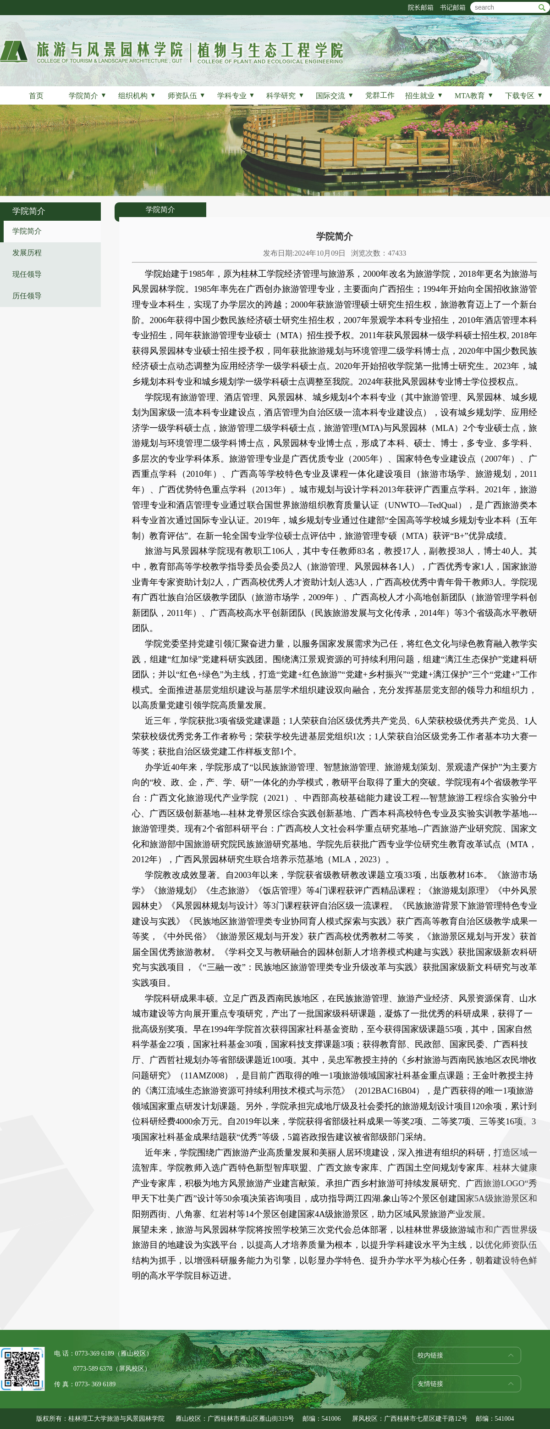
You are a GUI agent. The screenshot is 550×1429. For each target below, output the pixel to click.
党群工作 (380, 95)
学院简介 (88, 96)
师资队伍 (187, 96)
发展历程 (27, 253)
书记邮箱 (453, 7)
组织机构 (137, 96)
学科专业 (236, 96)
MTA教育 (474, 96)
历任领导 (27, 296)
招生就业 (424, 96)
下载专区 (524, 96)
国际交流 (335, 96)
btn (542, 7)
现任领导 (27, 274)
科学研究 (285, 96)
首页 (36, 96)
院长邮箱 (421, 7)
